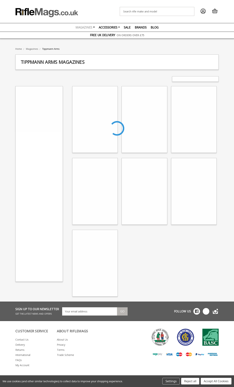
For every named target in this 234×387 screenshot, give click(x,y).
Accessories (109, 27)
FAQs (18, 360)
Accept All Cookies (216, 381)
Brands (141, 27)
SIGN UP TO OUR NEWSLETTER (37, 311)
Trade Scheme (65, 355)
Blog (154, 27)
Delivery (20, 344)
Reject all (190, 381)
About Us (62, 339)
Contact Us (22, 339)
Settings (171, 381)
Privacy (61, 344)
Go (122, 311)
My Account (22, 365)
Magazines (85, 27)
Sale (127, 27)
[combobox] (157, 11)
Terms (61, 350)
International (22, 355)
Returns (19, 350)
